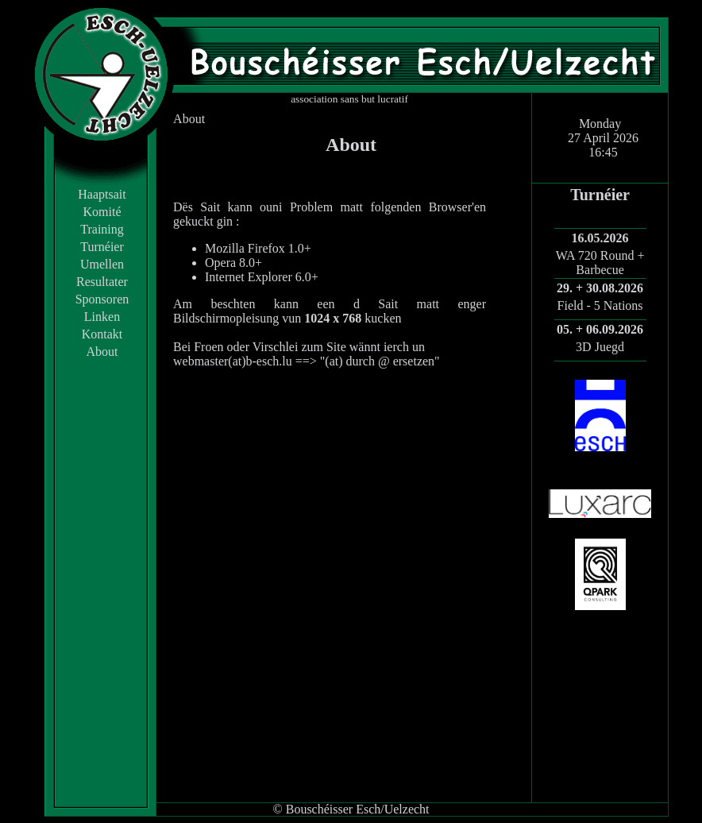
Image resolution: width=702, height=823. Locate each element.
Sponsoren (102, 299)
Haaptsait (101, 194)
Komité (102, 211)
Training (102, 229)
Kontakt (102, 334)
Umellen (102, 264)
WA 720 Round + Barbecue (600, 262)
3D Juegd (600, 347)
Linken (102, 316)
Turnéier (102, 246)
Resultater (102, 281)
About (102, 351)
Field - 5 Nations (600, 305)
